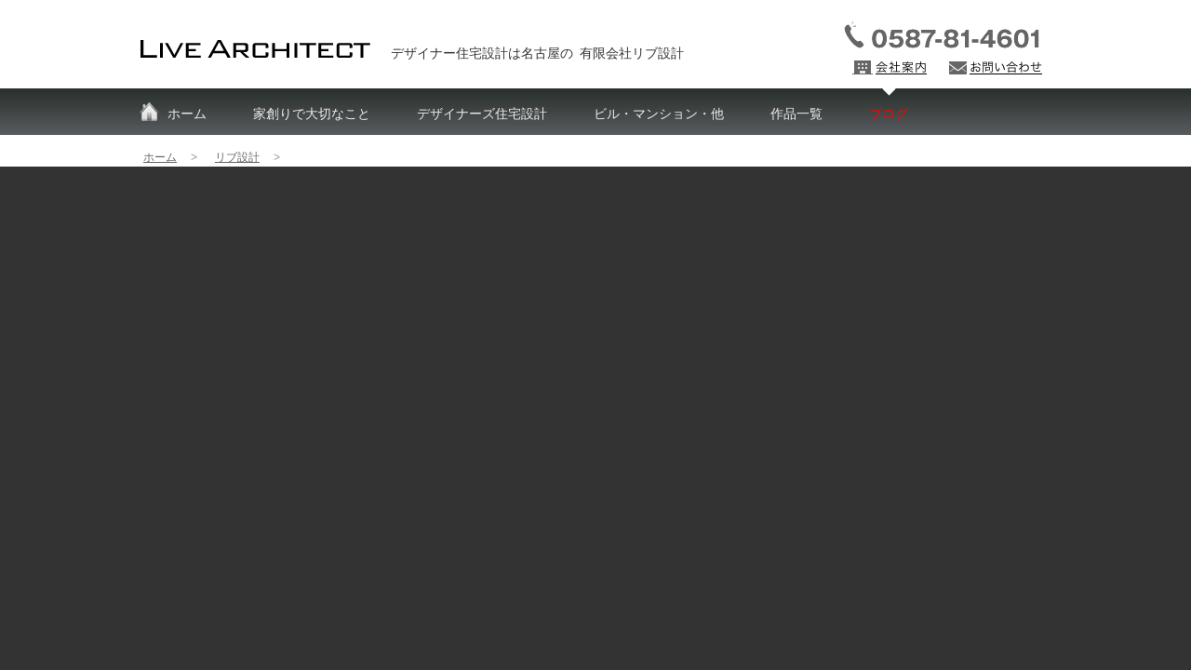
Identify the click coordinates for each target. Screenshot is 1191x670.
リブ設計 (237, 157)
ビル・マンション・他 (659, 113)
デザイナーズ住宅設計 (482, 113)
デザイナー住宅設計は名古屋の (537, 53)
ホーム (187, 113)
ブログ (888, 113)
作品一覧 (796, 113)
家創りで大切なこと (311, 113)
